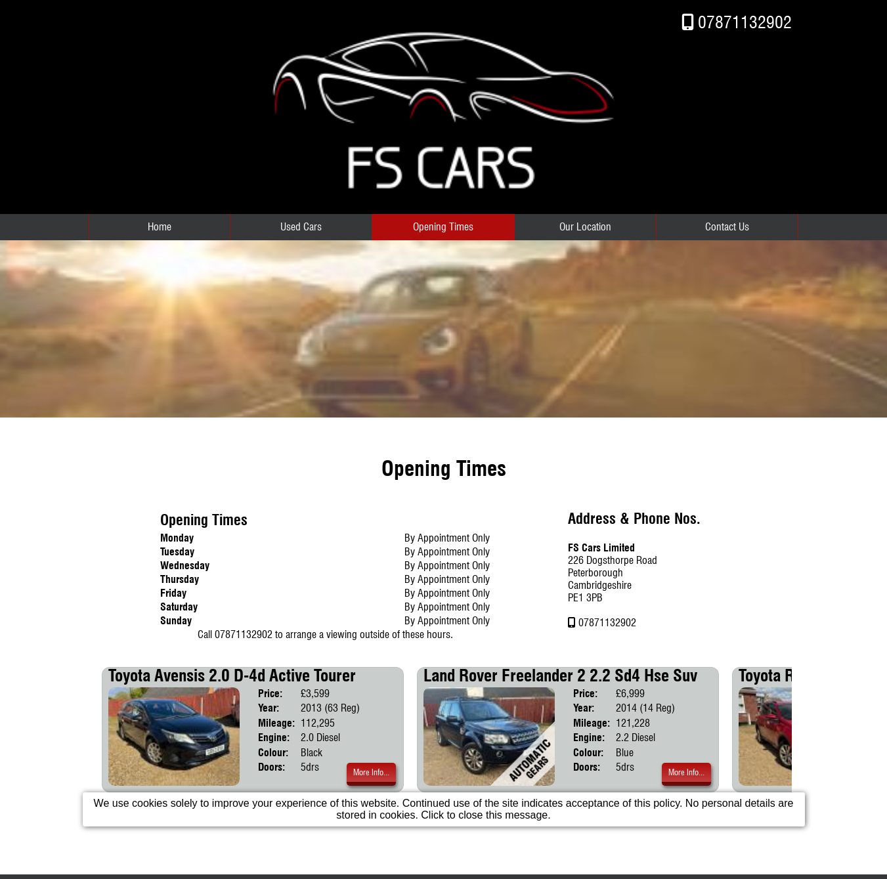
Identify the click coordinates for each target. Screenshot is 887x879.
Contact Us (727, 227)
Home (159, 227)
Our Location (585, 227)
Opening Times (443, 227)
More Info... (371, 772)
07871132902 (745, 22)
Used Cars (301, 227)
